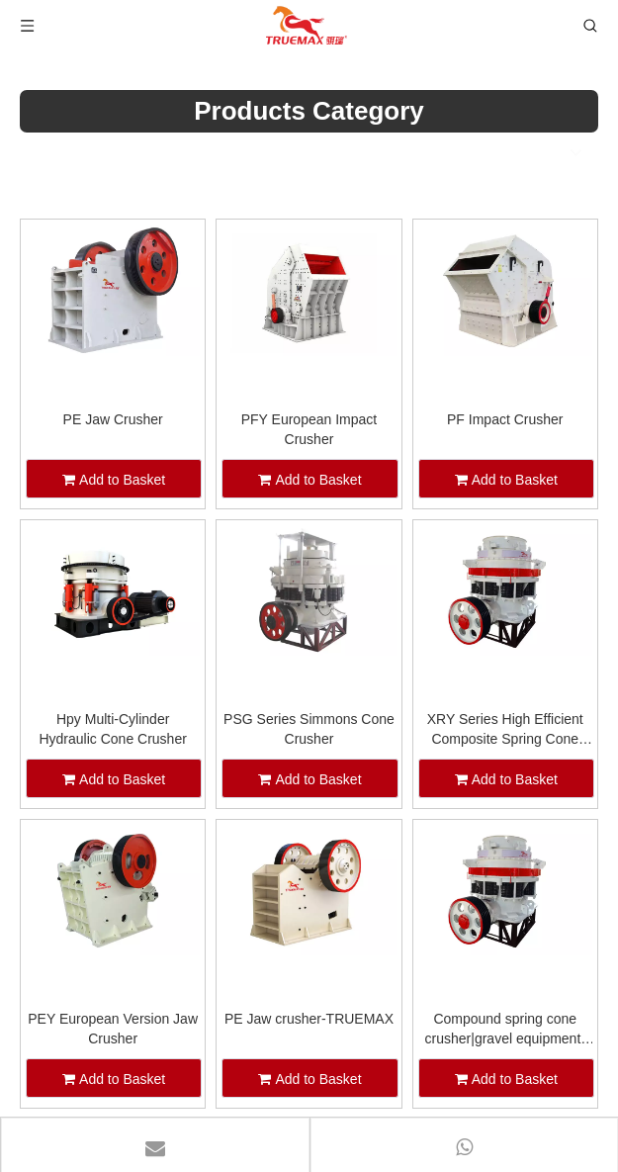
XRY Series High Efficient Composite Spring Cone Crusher (505, 730)
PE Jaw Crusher (113, 419)
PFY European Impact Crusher (309, 429)
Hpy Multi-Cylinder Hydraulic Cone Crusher (112, 729)
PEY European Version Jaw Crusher (113, 1028)
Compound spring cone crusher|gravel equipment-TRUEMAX (505, 1029)
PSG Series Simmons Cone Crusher (309, 729)
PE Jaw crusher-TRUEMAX (309, 1019)
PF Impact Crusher (505, 419)
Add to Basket (113, 480)
